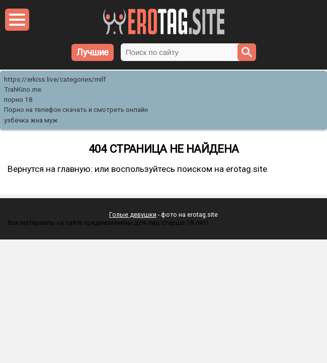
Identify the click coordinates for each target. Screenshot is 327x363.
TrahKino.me (22, 89)
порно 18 (18, 99)
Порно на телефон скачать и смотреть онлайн (76, 109)
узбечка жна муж (31, 120)
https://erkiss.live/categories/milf (55, 79)
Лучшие (92, 52)
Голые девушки (132, 214)
